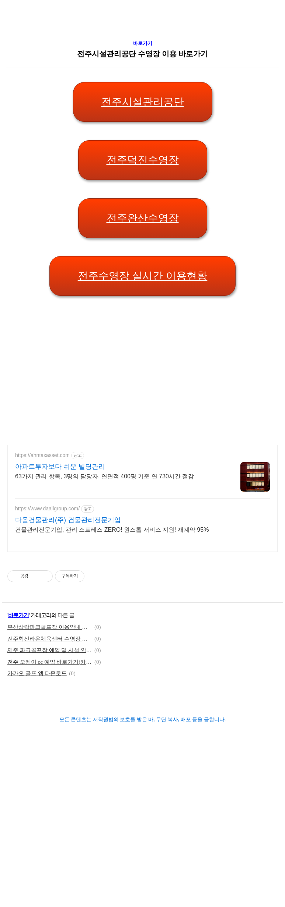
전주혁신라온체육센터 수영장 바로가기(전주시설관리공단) (49, 744)
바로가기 (142, 148)
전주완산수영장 (143, 323)
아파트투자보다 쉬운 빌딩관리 (60, 571)
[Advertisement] (76, 51)
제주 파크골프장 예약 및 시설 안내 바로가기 (49, 755)
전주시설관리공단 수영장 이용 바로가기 (142, 159)
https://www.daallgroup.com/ (47, 614)
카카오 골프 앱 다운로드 (37, 779)
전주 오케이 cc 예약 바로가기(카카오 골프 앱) (49, 767)
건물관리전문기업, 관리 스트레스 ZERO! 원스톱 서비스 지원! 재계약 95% (112, 635)
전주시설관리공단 (142, 207)
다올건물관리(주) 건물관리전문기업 (68, 625)
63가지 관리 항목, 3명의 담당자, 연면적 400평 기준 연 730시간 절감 (104, 581)
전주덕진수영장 (143, 265)
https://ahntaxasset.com (42, 560)
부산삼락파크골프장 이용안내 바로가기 (49, 732)
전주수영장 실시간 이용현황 (143, 381)
